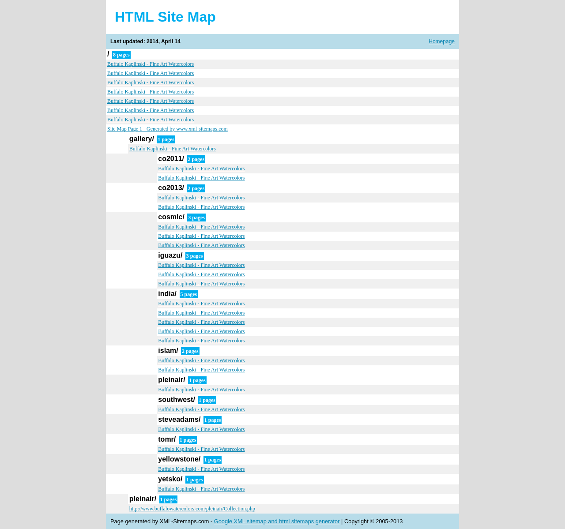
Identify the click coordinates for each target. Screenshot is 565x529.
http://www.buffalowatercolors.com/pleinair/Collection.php (192, 509)
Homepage (442, 41)
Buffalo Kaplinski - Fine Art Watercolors (150, 64)
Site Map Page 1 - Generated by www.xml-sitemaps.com (167, 129)
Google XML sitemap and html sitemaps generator (277, 521)
